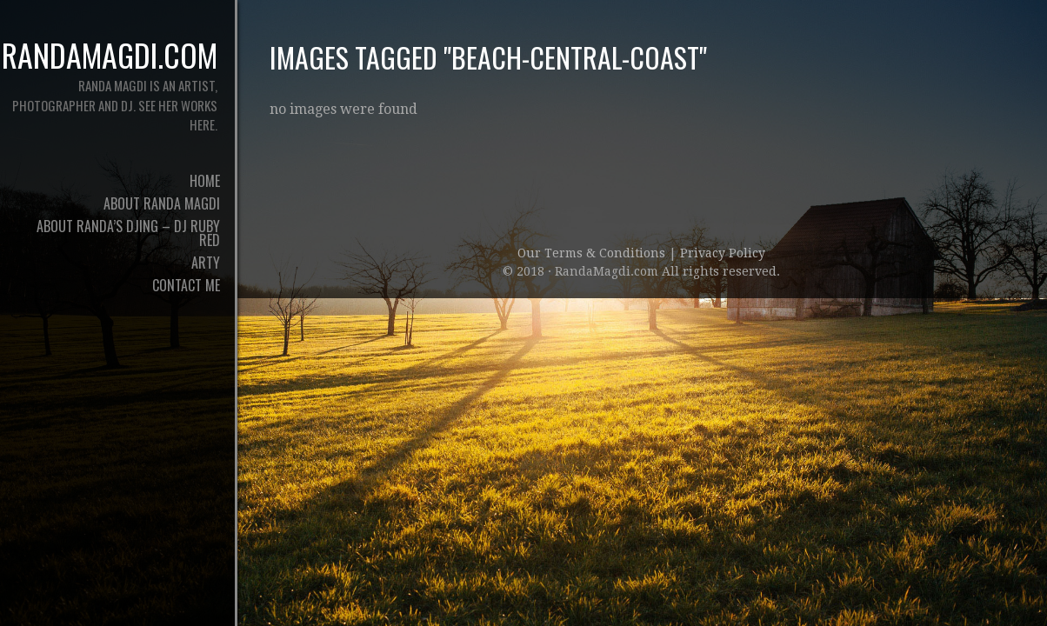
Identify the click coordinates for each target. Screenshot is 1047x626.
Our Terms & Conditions (593, 253)
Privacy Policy (722, 253)
